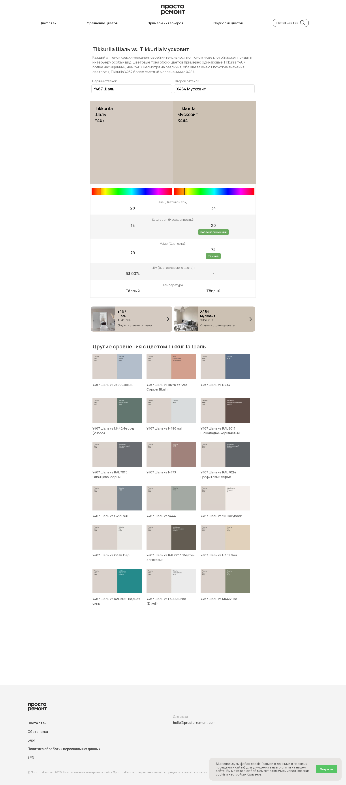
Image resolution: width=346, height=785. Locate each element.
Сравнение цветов (102, 23)
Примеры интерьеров (165, 23)
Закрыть (326, 769)
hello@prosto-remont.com (194, 723)
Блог (31, 740)
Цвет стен (47, 23)
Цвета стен (37, 723)
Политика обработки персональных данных (64, 749)
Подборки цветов (228, 23)
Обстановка (38, 732)
